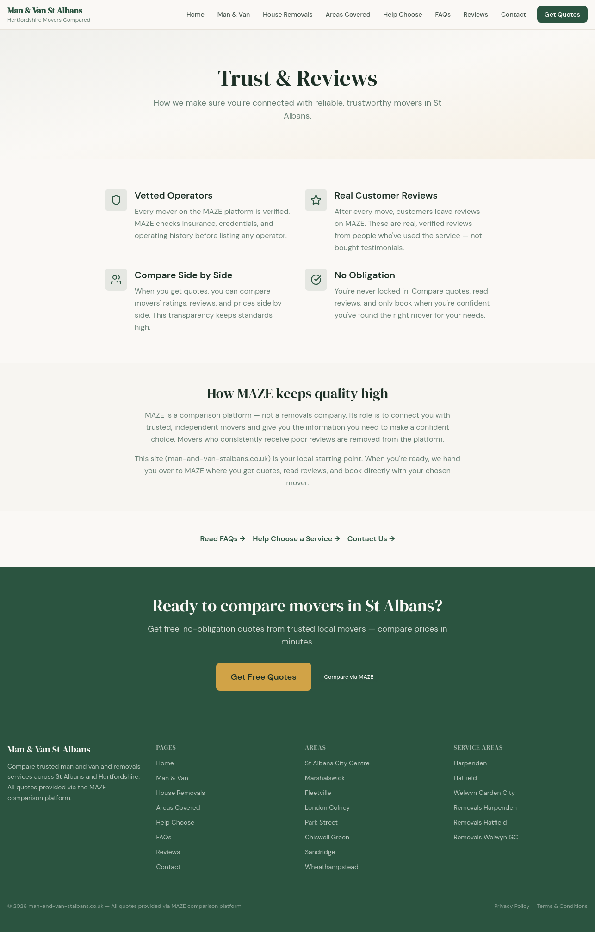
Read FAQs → (223, 539)
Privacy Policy (511, 906)
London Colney (327, 807)
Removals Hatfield (480, 822)
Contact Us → (371, 539)
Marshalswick (325, 778)
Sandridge (320, 852)
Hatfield (465, 778)
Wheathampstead (332, 867)
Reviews (476, 14)
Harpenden (470, 763)
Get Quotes (562, 14)
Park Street (321, 822)
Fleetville (318, 792)
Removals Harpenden (485, 807)
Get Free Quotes (264, 676)
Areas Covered (348, 14)
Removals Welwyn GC (486, 837)
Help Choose (403, 14)
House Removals (287, 14)
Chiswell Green (327, 837)
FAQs (443, 14)
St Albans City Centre (337, 763)
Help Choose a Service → (296, 539)
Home (195, 14)
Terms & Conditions (562, 906)
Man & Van (233, 14)
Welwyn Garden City (484, 792)
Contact (513, 14)
